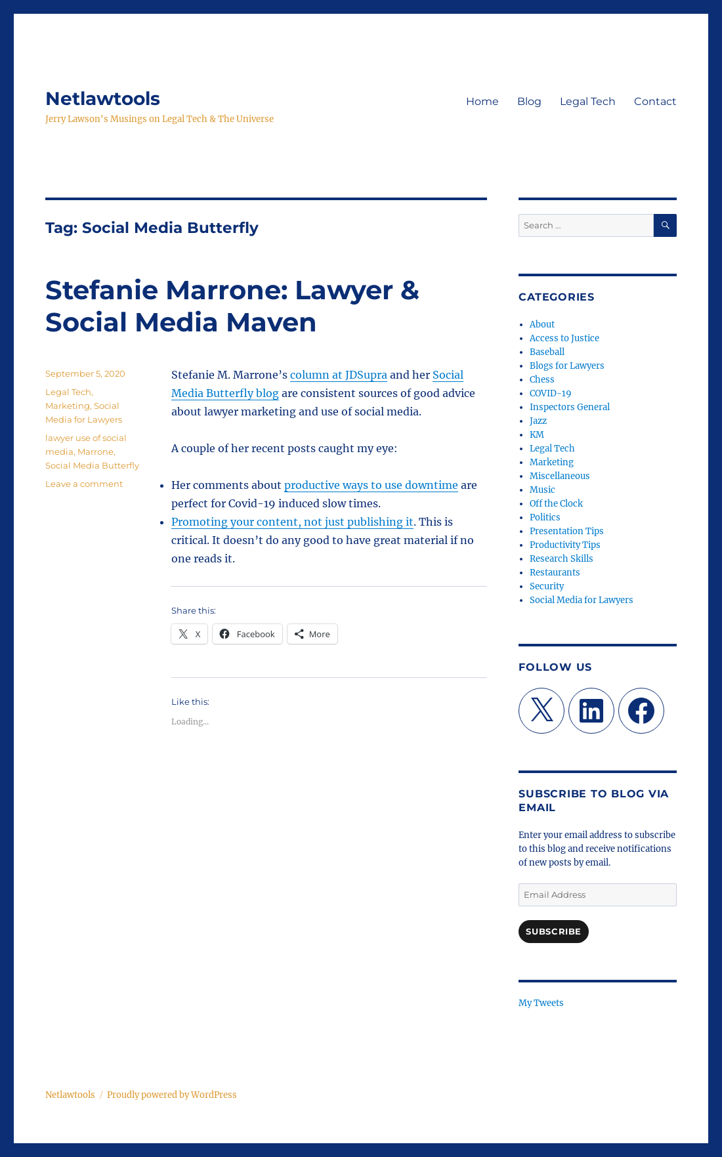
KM (537, 434)
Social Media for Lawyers (581, 600)
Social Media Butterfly (92, 465)
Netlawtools (102, 98)
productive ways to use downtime (371, 485)
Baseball (547, 352)
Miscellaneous (560, 476)
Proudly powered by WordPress (172, 1095)
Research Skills (561, 558)
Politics (545, 517)
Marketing (67, 405)
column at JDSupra (338, 374)
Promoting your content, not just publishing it (292, 521)
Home (482, 101)
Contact (655, 101)
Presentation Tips (567, 531)
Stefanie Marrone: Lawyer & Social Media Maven (232, 306)
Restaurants (555, 572)
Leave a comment (84, 483)
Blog (529, 101)
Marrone (95, 451)
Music (542, 489)
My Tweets (541, 1003)
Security (547, 586)
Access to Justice (564, 338)
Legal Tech (588, 101)
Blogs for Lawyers (567, 365)
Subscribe (553, 931)
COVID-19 (551, 393)
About (542, 324)
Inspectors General (570, 407)
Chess (542, 379)
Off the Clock (556, 503)
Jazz (538, 421)
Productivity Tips (565, 545)
